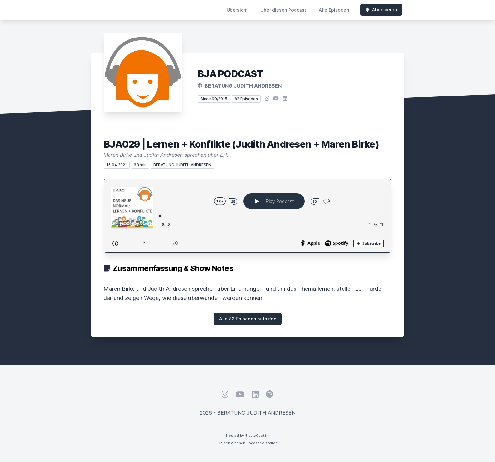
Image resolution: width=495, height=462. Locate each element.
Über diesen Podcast (283, 10)
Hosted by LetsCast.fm (247, 435)
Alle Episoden (334, 10)
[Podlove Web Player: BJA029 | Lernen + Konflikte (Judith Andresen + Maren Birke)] (247, 215)
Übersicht (237, 10)
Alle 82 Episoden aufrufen (247, 318)
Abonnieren (381, 9)
